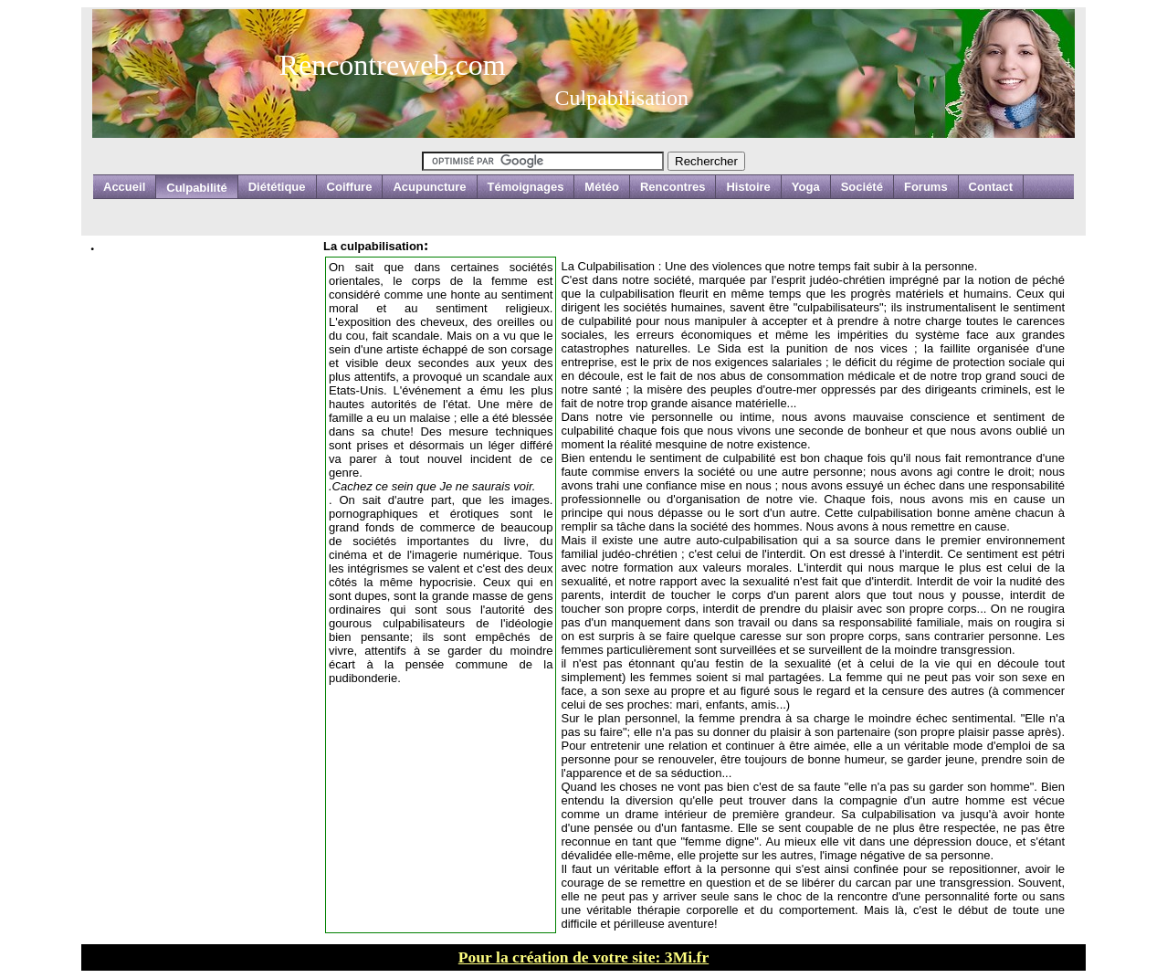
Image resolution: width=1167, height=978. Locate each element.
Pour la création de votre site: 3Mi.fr (583, 957)
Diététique (277, 187)
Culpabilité (196, 188)
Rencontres (673, 187)
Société (862, 187)
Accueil (124, 187)
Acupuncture (429, 187)
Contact (991, 187)
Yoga (806, 187)
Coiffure (350, 187)
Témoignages (526, 187)
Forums (926, 187)
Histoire (748, 187)
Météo (601, 187)
